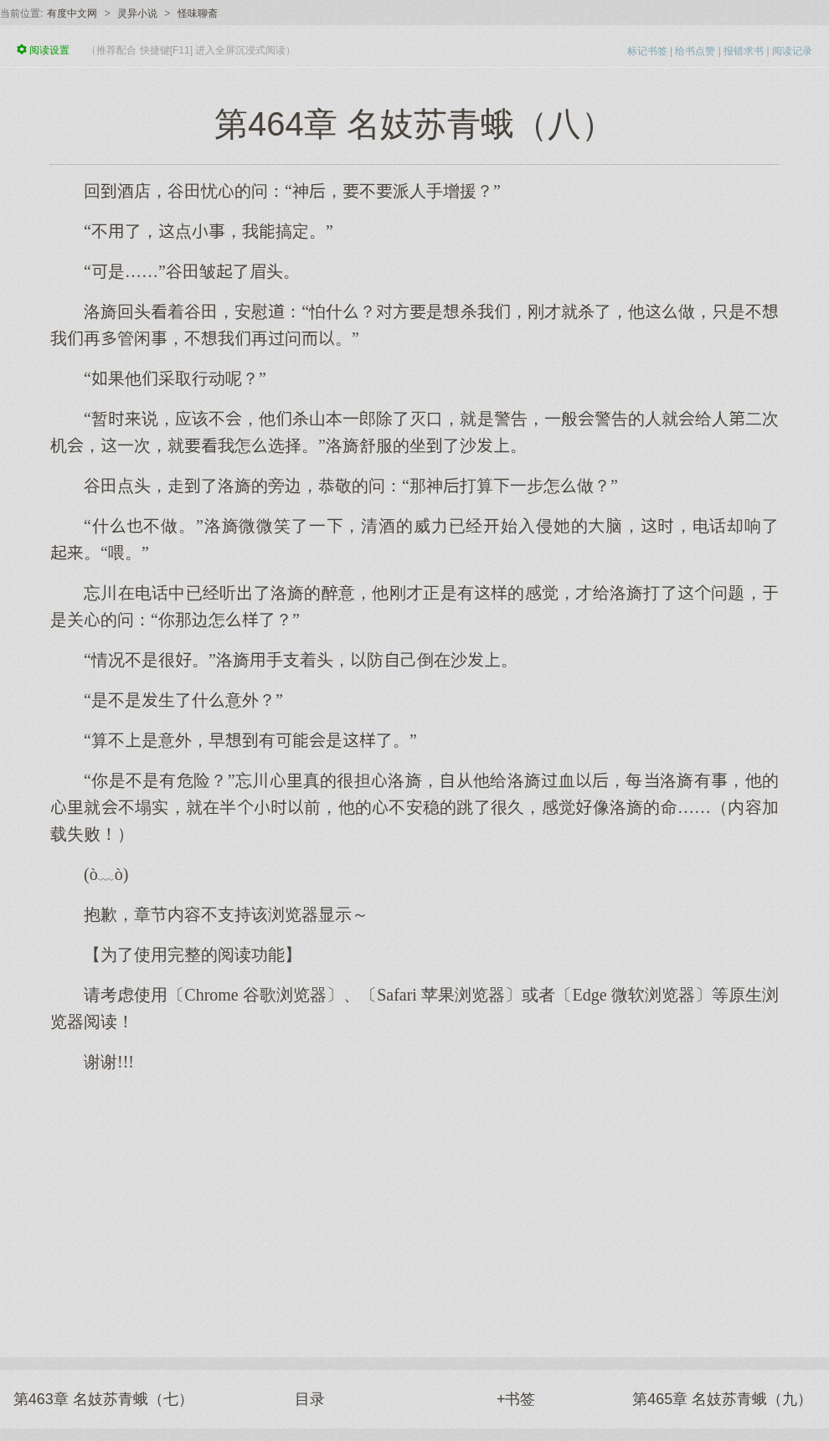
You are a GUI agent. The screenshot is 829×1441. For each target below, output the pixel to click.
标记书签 (647, 51)
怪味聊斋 (198, 13)
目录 (310, 1399)
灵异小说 (137, 13)
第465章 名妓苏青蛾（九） (722, 1399)
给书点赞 (695, 51)
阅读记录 (792, 51)
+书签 (516, 1399)
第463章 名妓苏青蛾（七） (103, 1399)
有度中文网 (72, 13)
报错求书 (743, 51)
